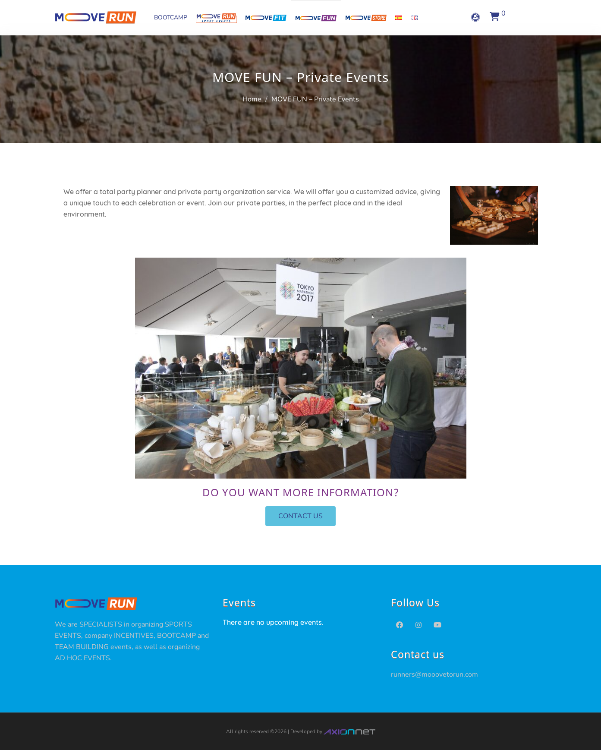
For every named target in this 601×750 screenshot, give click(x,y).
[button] (300, 516)
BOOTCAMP (170, 17)
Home (251, 99)
